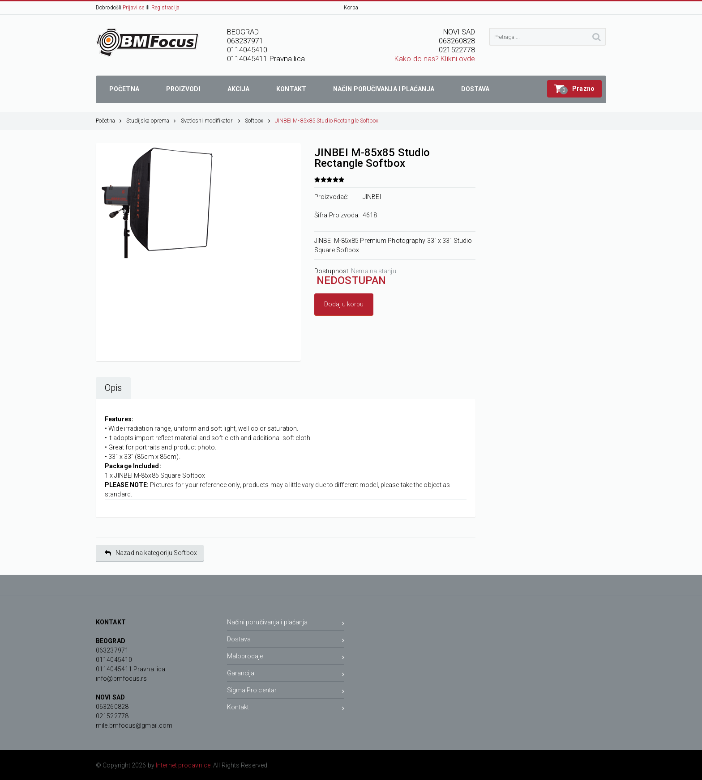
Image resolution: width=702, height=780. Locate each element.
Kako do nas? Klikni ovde (434, 59)
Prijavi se (133, 7)
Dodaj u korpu (344, 304)
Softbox (257, 120)
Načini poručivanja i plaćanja (286, 624)
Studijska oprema (151, 120)
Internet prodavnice (183, 765)
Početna (109, 120)
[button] (574, 89)
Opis (113, 388)
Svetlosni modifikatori (210, 120)
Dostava (286, 641)
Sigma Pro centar (286, 692)
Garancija (286, 675)
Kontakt (286, 709)
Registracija (165, 7)
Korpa (351, 7)
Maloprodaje (286, 658)
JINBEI (372, 196)
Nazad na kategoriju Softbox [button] (151, 553)
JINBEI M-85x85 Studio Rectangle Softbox (327, 120)
